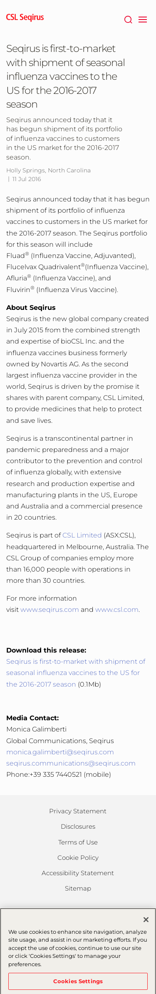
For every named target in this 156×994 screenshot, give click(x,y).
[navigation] (142, 18)
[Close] (146, 922)
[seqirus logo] (25, 18)
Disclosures (78, 826)
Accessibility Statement (78, 873)
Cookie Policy (78, 857)
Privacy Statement (77, 811)
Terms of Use (78, 842)
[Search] (128, 18)
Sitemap (78, 888)
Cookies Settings (78, 983)
